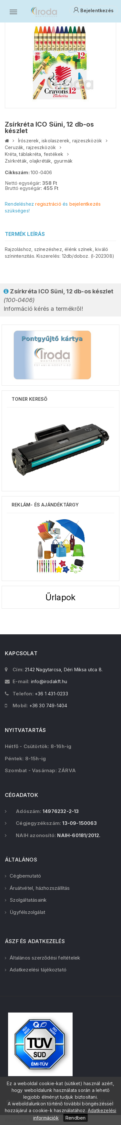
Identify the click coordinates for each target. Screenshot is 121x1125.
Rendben (76, 1118)
